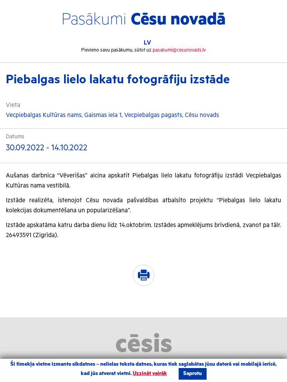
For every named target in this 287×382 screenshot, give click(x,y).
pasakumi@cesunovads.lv (179, 50)
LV (147, 42)
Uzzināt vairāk (150, 374)
